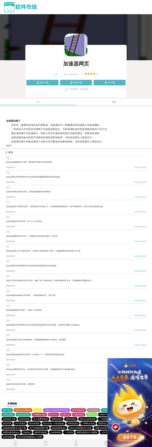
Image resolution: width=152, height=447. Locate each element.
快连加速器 (93, 410)
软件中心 (53, 414)
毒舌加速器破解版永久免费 (29, 437)
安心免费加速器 (40, 419)
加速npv (27, 432)
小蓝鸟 (38, 410)
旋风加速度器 (78, 410)
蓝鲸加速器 (24, 419)
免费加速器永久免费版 (87, 432)
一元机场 (69, 432)
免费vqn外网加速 (23, 410)
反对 (142, 167)
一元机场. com (106, 419)
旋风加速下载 (9, 419)
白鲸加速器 (55, 432)
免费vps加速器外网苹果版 (57, 410)
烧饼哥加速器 (40, 432)
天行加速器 (20, 423)
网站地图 (7, 410)
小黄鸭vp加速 (88, 423)
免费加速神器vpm (11, 432)
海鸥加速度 (71, 419)
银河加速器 (34, 423)
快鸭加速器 (8, 414)
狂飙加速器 (78, 414)
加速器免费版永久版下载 (14, 428)
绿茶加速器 (8, 437)
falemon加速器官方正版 (80, 428)
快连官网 (7, 423)
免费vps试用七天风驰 (105, 428)
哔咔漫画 (92, 414)
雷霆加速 (65, 414)
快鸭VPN (104, 414)
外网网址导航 (39, 414)
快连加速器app (59, 428)
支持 (136, 167)
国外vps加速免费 (87, 419)
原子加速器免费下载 (39, 428)
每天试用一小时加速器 (53, 423)
